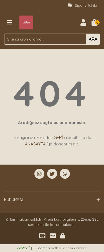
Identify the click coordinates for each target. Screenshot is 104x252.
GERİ (58, 137)
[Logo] (26, 22)
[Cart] (94, 22)
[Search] (52, 39)
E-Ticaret (40, 248)
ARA (93, 39)
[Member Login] (83, 22)
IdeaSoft (23, 248)
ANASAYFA (35, 144)
